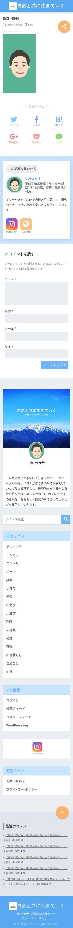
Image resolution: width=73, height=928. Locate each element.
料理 (9, 621)
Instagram (11, 231)
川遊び (11, 613)
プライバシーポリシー (21, 789)
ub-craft (16, 840)
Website (26, 231)
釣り (9, 671)
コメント (11, 279)
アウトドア (14, 546)
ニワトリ (12, 563)
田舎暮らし (14, 655)
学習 (9, 596)
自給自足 (12, 663)
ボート (11, 571)
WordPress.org (17, 725)
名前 (9, 311)
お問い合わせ (15, 781)
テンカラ (12, 555)
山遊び (11, 605)
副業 (9, 580)
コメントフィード (18, 717)
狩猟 (9, 646)
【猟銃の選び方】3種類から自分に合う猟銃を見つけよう (35, 837)
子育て (11, 588)
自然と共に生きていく (37, 6)
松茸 (9, 638)
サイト (9, 346)
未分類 (11, 630)
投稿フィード (15, 708)
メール (10, 328)
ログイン (12, 700)
